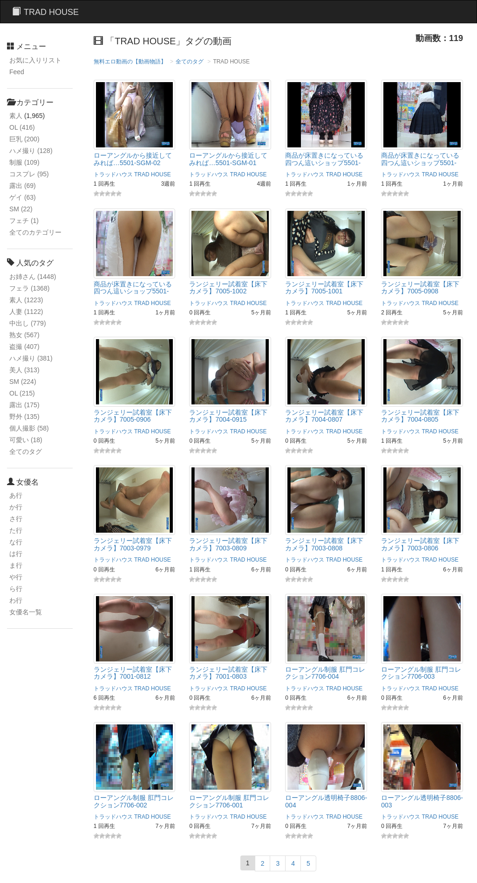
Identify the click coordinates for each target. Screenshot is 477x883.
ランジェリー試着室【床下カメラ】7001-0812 (133, 673)
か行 (15, 507)
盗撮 (24, 346)
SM (21, 209)
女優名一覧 (25, 612)
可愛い (25, 440)
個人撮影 (29, 428)
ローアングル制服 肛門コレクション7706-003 (421, 673)
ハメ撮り (31, 150)
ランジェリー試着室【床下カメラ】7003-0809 (228, 544)
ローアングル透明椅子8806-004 (326, 801)
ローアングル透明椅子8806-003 (422, 801)
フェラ (29, 288)
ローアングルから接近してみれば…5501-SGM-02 (133, 159)
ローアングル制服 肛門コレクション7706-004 (325, 673)
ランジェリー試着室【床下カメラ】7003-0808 (324, 544)
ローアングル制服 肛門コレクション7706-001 (229, 801)
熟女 (24, 335)
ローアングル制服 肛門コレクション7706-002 (134, 801)
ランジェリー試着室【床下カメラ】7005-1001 (324, 287)
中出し (27, 323)
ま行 (15, 565)
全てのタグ (25, 451)
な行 (15, 542)
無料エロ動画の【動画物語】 (130, 61)
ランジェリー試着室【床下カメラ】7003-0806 (420, 544)
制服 (24, 162)
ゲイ (22, 197)
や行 (15, 577)
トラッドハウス (113, 174)
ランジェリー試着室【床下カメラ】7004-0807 (324, 416)
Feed (16, 72)
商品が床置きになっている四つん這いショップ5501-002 (420, 163)
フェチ (24, 220)
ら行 (15, 588)
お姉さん (32, 276)
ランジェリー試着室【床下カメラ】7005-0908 (420, 287)
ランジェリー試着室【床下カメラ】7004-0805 (420, 416)
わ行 (15, 600)
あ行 (15, 495)
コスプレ (29, 174)
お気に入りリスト (35, 60)
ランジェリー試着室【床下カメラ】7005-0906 (133, 416)
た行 (15, 530)
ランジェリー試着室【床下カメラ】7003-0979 (133, 544)
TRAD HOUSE (152, 174)
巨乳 (24, 139)
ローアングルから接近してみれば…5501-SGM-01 (228, 159)
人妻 (26, 311)
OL (22, 127)
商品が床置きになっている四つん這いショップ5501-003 (324, 163)
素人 (15, 115)
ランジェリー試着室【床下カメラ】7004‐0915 (228, 416)
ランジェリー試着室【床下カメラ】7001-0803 (228, 673)
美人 (24, 370)
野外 (24, 416)
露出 (22, 185)
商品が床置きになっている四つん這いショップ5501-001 (133, 291)
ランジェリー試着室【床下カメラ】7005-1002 (228, 287)
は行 (15, 553)
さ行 (15, 518)
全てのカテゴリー (35, 232)
